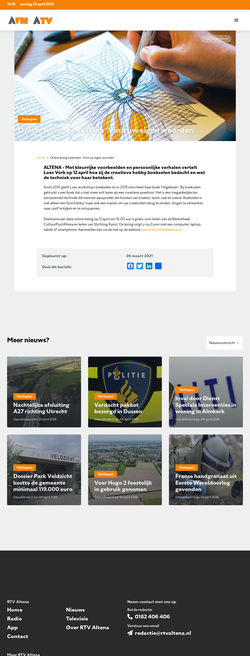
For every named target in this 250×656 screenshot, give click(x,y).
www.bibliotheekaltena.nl (161, 229)
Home (41, 158)
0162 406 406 (152, 617)
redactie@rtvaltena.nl (163, 633)
